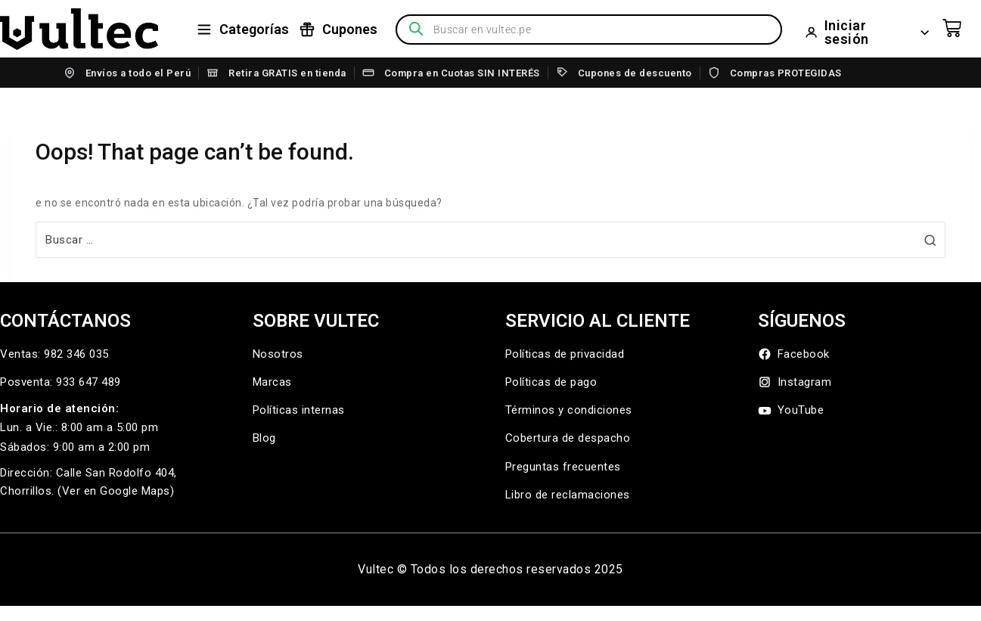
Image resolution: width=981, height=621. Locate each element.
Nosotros (278, 354)
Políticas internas (299, 410)
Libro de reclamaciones (567, 494)
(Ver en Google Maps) (115, 491)
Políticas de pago (551, 382)
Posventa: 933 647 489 (60, 382)
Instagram (795, 382)
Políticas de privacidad (565, 354)
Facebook (794, 354)
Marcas (272, 382)
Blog (264, 438)
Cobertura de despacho (568, 438)
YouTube (791, 410)
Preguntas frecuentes (563, 467)
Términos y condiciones (568, 410)
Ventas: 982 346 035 (54, 354)
